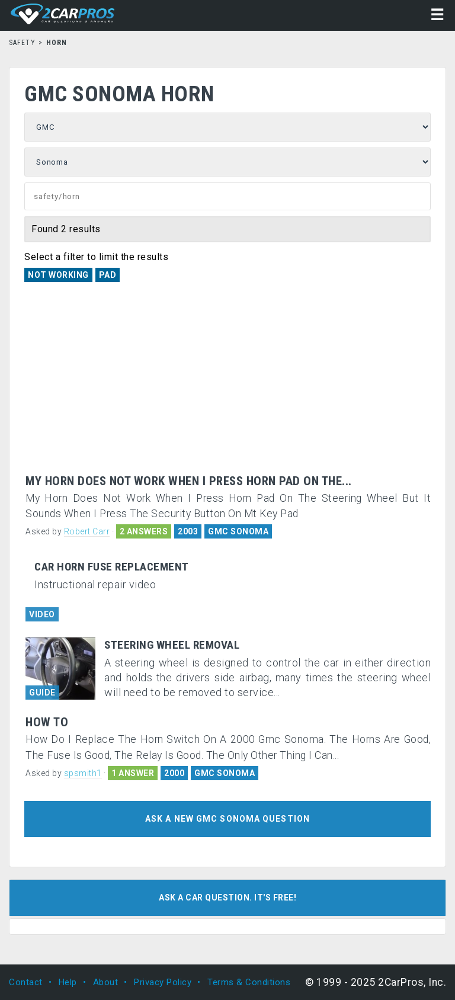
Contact (26, 982)
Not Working (58, 275)
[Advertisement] (227, 386)
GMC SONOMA (238, 531)
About (105, 982)
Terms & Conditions (248, 982)
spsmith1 (83, 773)
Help (68, 982)
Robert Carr (87, 531)
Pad (108, 275)
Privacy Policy (162, 982)
